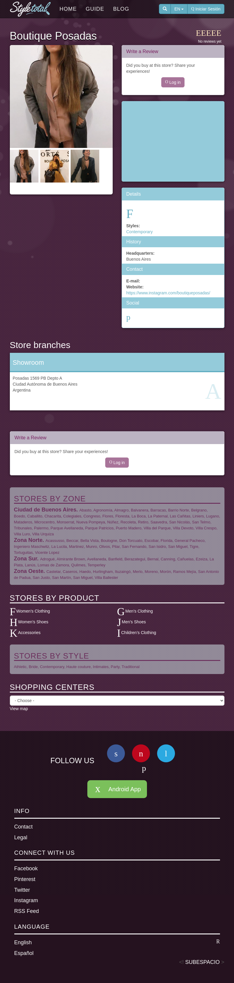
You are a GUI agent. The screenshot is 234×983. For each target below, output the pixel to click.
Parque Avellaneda (67, 528)
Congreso (91, 516)
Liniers (198, 516)
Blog (121, 9)
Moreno (151, 571)
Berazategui (135, 559)
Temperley (96, 565)
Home (68, 9)
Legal (20, 837)
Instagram (26, 900)
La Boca (138, 516)
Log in (173, 82)
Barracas (158, 510)
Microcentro (44, 522)
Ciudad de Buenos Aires (45, 510)
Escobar (152, 540)
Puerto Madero (128, 528)
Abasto (85, 510)
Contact (23, 827)
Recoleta (128, 522)
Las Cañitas (180, 516)
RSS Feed (26, 911)
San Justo (41, 577)
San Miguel (177, 546)
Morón (165, 571)
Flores (108, 516)
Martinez (76, 546)
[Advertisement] (173, 141)
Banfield (115, 559)
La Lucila (59, 546)
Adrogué (47, 559)
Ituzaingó (123, 571)
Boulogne (109, 540)
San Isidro (157, 546)
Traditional (131, 666)
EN (179, 9)
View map (19, 708)
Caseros (70, 571)
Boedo (19, 516)
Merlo (138, 571)
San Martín (61, 577)
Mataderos (23, 522)
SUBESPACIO (202, 962)
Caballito (34, 516)
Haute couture (78, 666)
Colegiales (72, 516)
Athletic (20, 666)
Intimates (101, 666)
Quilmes (78, 565)
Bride (33, 666)
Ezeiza (201, 559)
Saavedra (159, 522)
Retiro (143, 522)
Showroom (28, 362)
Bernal (153, 559)
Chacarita (52, 516)
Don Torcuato (130, 540)
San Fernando (134, 546)
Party (115, 666)
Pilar (116, 546)
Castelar (54, 571)
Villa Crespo (206, 528)
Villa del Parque (157, 528)
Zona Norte (28, 540)
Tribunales (23, 528)
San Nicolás (179, 522)
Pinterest (24, 879)
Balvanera (139, 510)
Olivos (104, 546)
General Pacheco (189, 540)
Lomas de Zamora (53, 565)
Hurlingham (103, 571)
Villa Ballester (106, 577)
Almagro (121, 510)
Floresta (122, 516)
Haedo (85, 571)
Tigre (194, 546)
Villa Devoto (183, 528)
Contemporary (139, 231)
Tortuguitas (23, 552)
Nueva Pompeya (90, 522)
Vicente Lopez (47, 552)
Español (24, 953)
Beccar (72, 540)
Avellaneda (96, 559)
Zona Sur (25, 559)
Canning (168, 559)
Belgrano (199, 510)
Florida (167, 540)
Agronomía (102, 510)
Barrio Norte (178, 510)
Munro (91, 546)
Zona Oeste (29, 571)
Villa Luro (22, 534)
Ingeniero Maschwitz (31, 546)
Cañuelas (185, 559)
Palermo (41, 528)
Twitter (22, 890)
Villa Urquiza (43, 534)
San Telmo (201, 522)
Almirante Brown (71, 559)
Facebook (26, 868)
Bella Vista (89, 540)
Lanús (30, 565)
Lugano (212, 516)
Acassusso (55, 540)
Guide (95, 9)
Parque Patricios (99, 528)
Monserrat (65, 522)
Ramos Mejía (184, 571)
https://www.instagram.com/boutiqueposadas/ (168, 292)
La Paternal (158, 516)
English (117, 942)
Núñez (112, 522)
